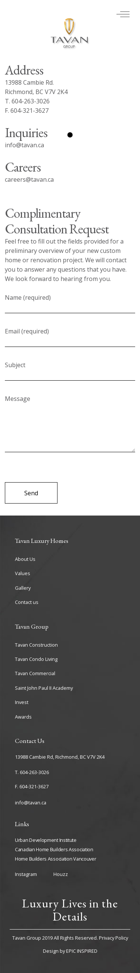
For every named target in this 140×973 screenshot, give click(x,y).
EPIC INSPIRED (81, 951)
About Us (25, 559)
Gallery (23, 587)
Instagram (26, 874)
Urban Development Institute (46, 840)
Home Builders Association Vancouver (55, 858)
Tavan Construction (36, 644)
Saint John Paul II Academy (44, 688)
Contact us (26, 602)
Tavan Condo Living (36, 659)
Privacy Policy (113, 937)
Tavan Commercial (35, 673)
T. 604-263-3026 (32, 772)
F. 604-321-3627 (32, 786)
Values (22, 573)
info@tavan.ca (30, 802)
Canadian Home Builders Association (54, 849)
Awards (23, 716)
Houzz (60, 874)
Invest (21, 702)
